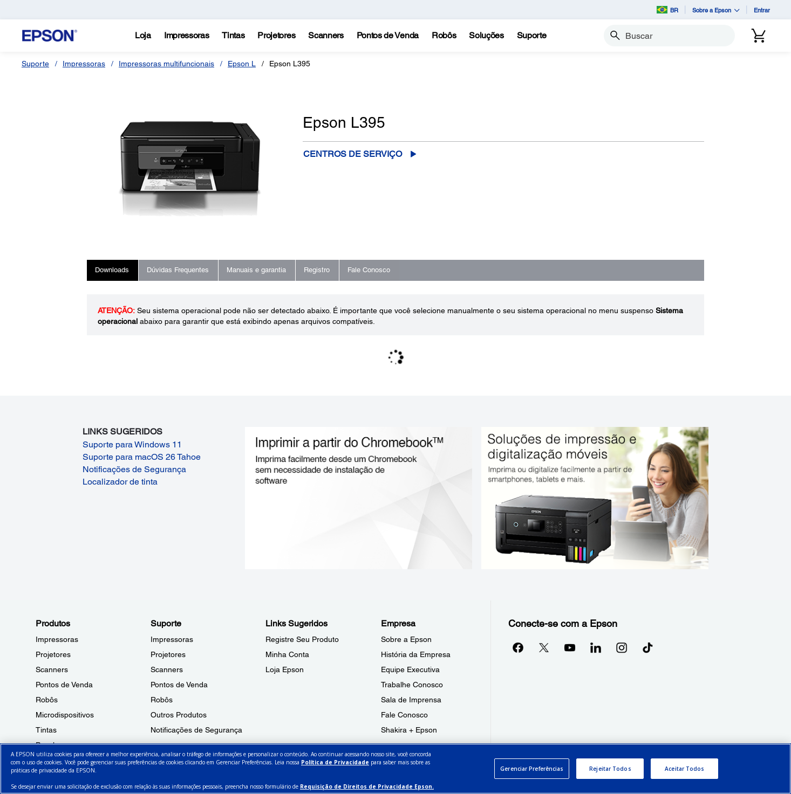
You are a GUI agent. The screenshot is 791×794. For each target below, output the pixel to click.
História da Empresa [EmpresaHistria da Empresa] (416, 654)
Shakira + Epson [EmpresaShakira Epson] (409, 730)
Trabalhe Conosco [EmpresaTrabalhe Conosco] (412, 684)
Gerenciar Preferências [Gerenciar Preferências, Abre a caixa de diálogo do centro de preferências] (531, 768)
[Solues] (486, 35)
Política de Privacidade (335, 762)
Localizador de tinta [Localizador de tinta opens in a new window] (120, 482)
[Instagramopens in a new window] (621, 647)
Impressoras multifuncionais (166, 63)
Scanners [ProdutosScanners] (52, 669)
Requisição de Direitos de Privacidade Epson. (367, 786)
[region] (395, 768)
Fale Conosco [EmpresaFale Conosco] (404, 714)
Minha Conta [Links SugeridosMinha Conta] (287, 654)
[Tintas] (233, 35)
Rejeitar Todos (610, 768)
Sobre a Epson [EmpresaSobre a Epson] (406, 639)
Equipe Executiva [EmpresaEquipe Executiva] (410, 669)
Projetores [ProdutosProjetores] (53, 654)
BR (667, 9)
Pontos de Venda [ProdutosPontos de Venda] (64, 684)
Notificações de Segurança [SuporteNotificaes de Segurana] (196, 730)
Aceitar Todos (684, 768)
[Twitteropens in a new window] (544, 647)
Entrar (762, 9)
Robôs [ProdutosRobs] (47, 699)
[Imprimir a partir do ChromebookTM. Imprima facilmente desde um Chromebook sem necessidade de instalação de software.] (358, 497)
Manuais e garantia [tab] (256, 270)
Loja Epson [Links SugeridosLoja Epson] (284, 669)
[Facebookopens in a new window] (518, 647)
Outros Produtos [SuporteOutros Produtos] (179, 714)
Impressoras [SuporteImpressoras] (172, 639)
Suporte (35, 63)
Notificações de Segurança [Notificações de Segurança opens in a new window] (134, 469)
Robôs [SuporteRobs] (162, 699)
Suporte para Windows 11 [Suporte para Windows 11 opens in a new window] (132, 444)
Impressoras (84, 63)
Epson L (242, 63)
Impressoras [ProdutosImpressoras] (57, 639)
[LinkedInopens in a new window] (595, 647)
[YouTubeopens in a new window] (569, 647)
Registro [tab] (317, 270)
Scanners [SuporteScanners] (167, 669)
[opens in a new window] (647, 647)
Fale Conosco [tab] (368, 270)
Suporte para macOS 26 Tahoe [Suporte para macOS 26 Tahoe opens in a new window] (142, 457)
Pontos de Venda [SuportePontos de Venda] (179, 684)
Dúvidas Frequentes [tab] (178, 270)
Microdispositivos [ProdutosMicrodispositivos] (65, 714)
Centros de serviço (352, 154)
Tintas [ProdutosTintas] (46, 730)
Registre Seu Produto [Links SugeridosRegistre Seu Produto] (302, 639)
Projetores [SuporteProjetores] (168, 654)
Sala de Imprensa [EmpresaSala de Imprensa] (411, 699)
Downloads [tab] (112, 270)
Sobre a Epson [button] (716, 9)
